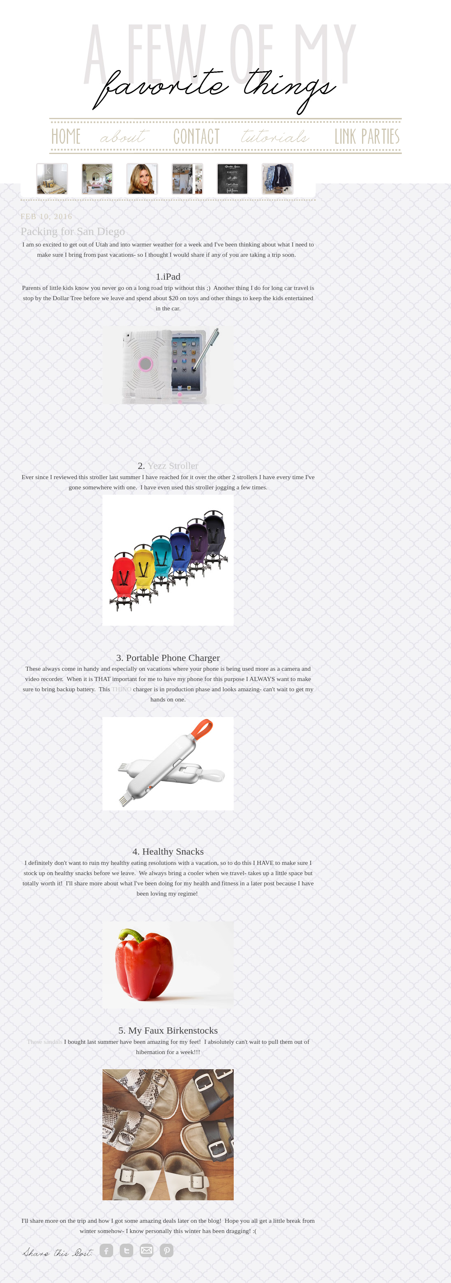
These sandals (44, 1041)
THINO (122, 689)
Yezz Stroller (172, 465)
